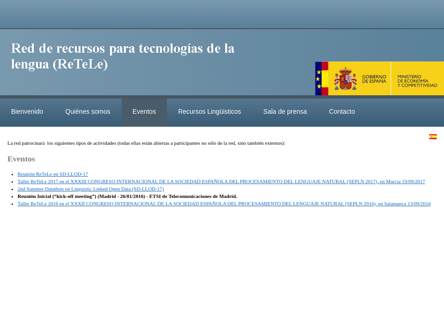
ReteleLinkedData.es (127, 64)
